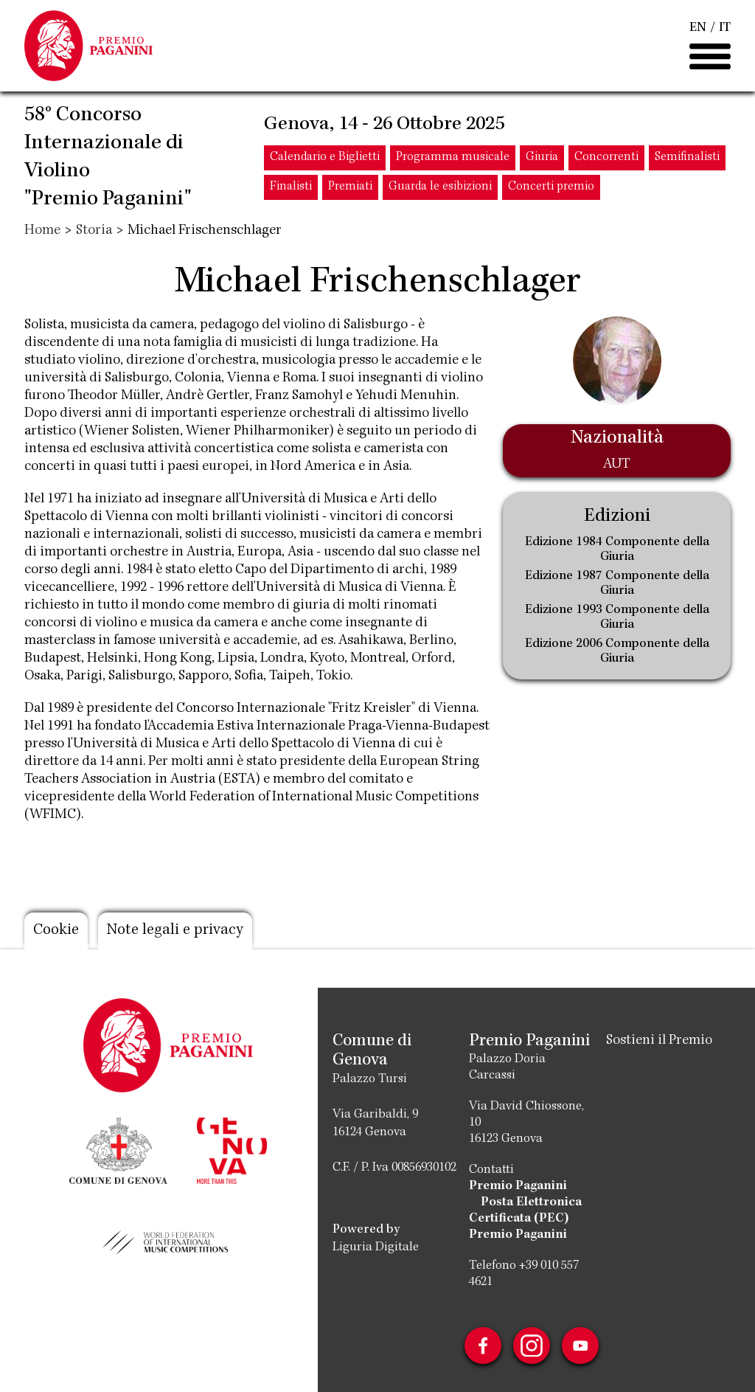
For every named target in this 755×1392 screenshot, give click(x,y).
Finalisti (291, 187)
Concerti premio (551, 187)
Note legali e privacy (175, 931)
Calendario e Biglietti (325, 157)
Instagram (531, 1345)
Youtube (580, 1345)
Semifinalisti (687, 157)
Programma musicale (452, 157)
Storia (94, 231)
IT (725, 28)
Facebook (483, 1345)
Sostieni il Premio (659, 1040)
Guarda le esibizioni (440, 187)
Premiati (350, 187)
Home (42, 231)
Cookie (56, 931)
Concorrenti (606, 157)
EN (697, 28)
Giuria (542, 157)
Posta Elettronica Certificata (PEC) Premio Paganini (525, 1219)
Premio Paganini (518, 1186)
